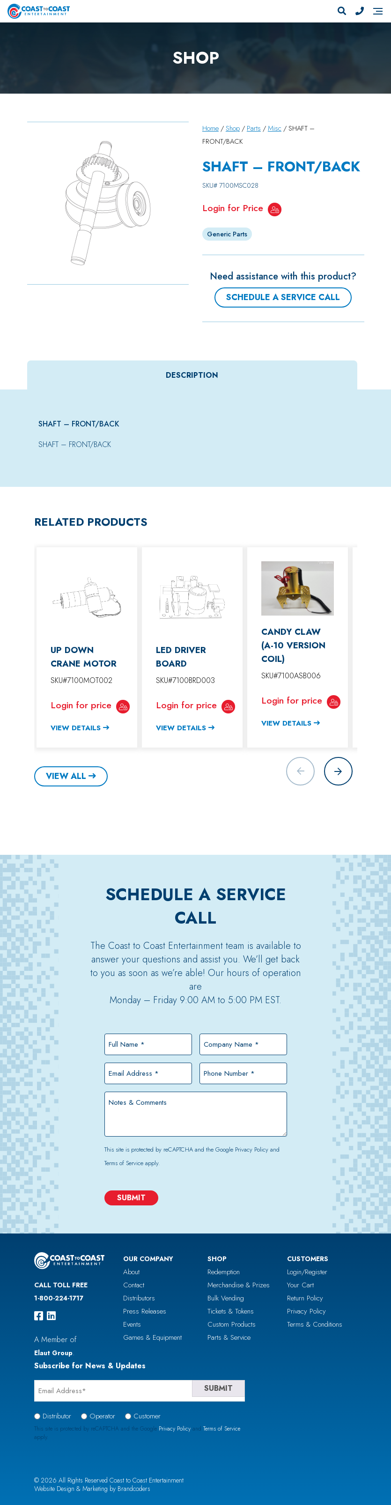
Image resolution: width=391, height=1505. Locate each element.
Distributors (139, 1298)
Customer (147, 1416)
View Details (76, 728)
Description (192, 375)
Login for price (81, 705)
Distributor (57, 1416)
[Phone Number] (360, 11)
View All (66, 776)
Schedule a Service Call (283, 297)
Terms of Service (123, 1163)
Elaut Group (53, 1353)
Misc (274, 128)
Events (132, 1324)
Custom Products (231, 1324)
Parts (254, 128)
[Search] (342, 11)
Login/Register (307, 1272)
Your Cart (300, 1285)
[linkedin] (51, 1315)
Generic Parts (227, 234)
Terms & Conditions (314, 1324)
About (131, 1272)
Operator (102, 1416)
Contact (133, 1285)
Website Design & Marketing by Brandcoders (92, 1488)
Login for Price (232, 207)
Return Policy (305, 1298)
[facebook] (38, 1315)
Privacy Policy (251, 1149)
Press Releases (144, 1311)
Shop (233, 128)
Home (210, 128)
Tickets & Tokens (230, 1311)
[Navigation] (378, 11)
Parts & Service (229, 1337)
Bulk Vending (225, 1298)
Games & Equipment (152, 1337)
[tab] (192, 375)
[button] (338, 771)
